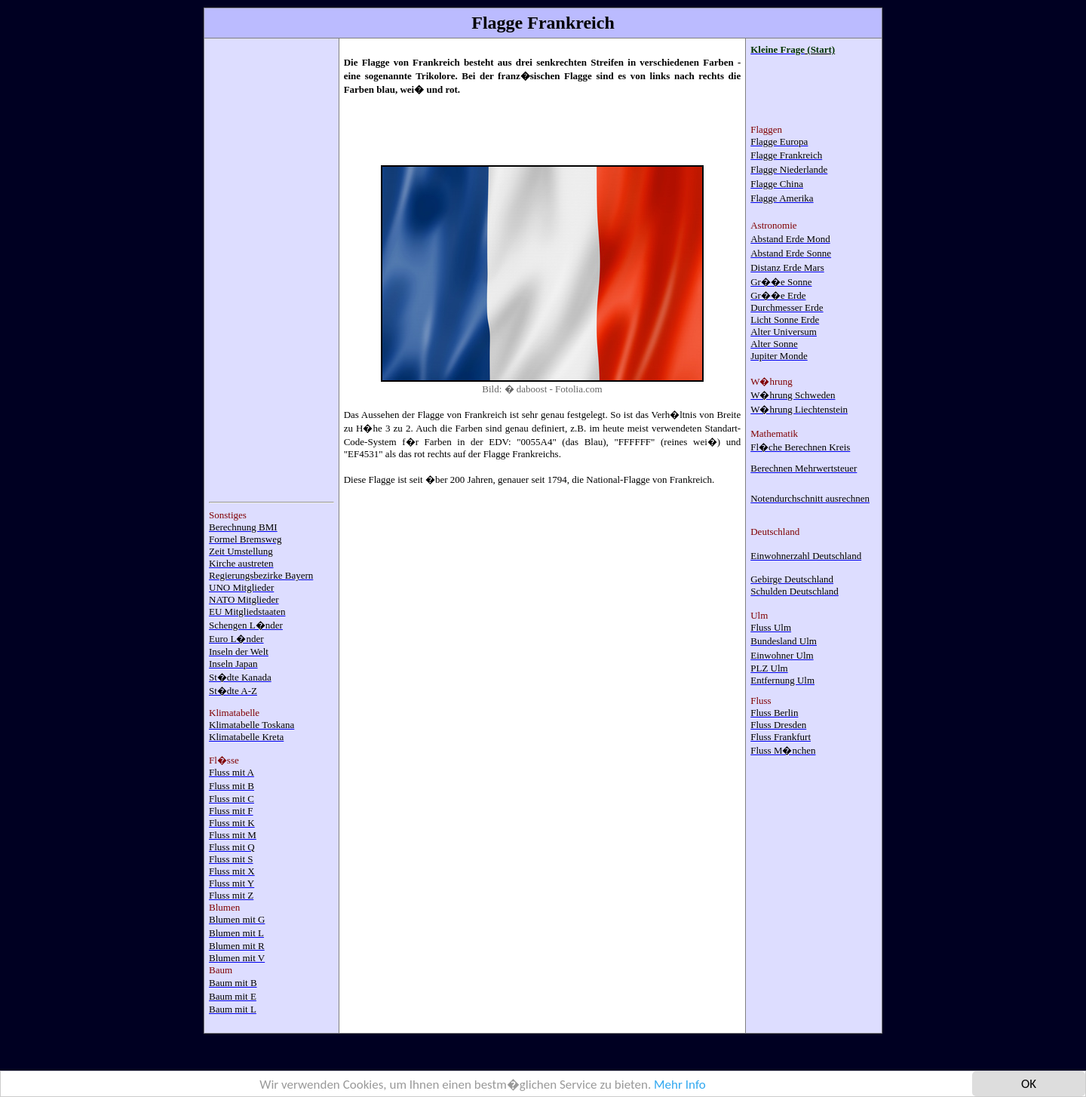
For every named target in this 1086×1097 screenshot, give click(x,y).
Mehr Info (680, 1085)
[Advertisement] (269, 269)
